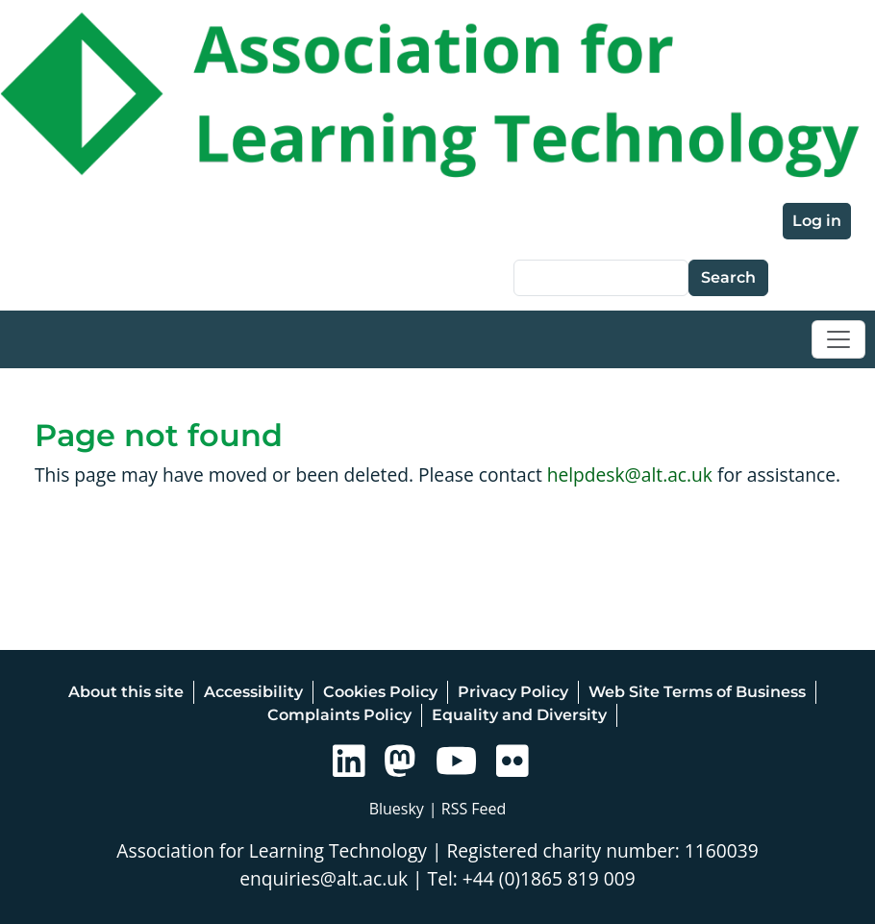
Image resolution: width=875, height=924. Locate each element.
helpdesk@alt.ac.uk (629, 474)
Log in (816, 221)
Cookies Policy (380, 692)
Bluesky (396, 808)
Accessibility (253, 692)
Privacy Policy (513, 692)
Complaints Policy (339, 715)
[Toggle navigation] (838, 339)
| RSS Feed (468, 808)
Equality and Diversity (519, 715)
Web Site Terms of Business (697, 692)
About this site (126, 692)
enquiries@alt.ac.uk (323, 878)
